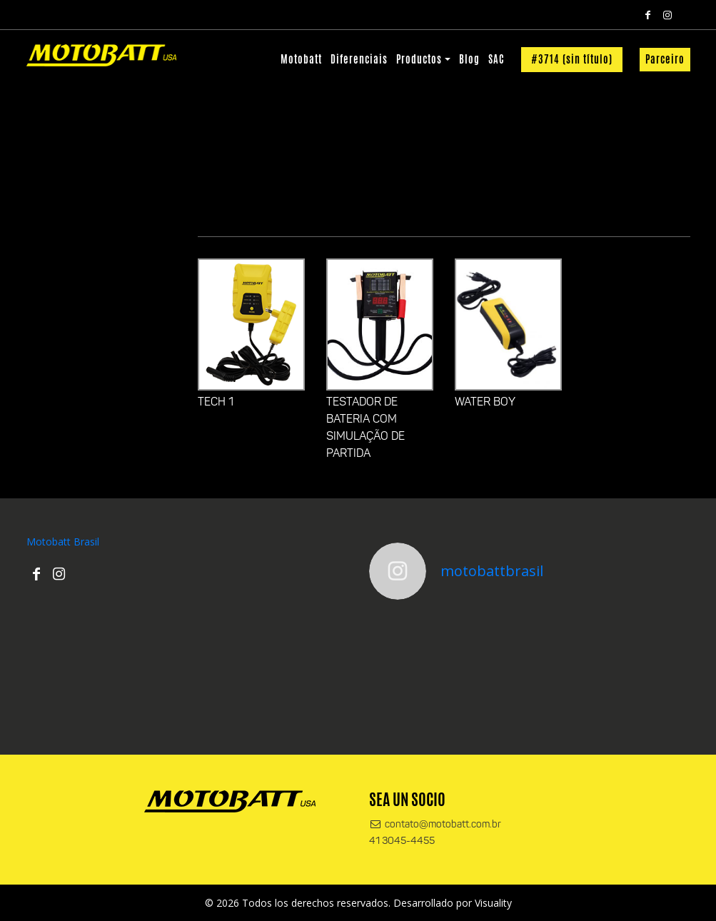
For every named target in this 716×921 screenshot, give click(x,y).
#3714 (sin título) (571, 59)
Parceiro (665, 59)
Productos (419, 59)
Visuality (493, 903)
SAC (496, 59)
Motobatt (301, 59)
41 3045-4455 (402, 841)
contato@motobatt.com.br (435, 825)
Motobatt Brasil (62, 541)
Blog (469, 59)
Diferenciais (359, 59)
